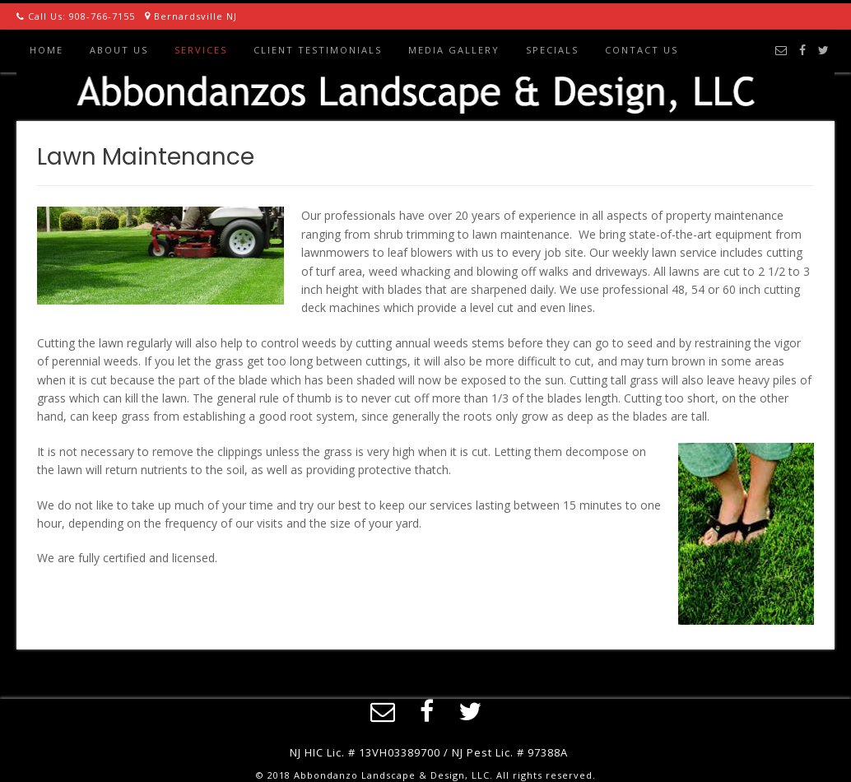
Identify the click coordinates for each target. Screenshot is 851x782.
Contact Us (641, 50)
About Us (119, 50)
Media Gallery (454, 50)
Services (200, 50)
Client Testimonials (317, 50)
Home (46, 50)
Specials (552, 50)
